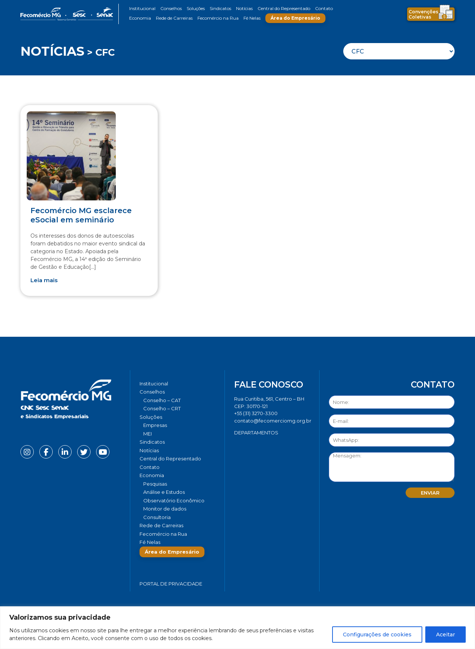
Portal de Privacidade (171, 584)
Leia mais (44, 280)
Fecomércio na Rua (218, 18)
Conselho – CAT (162, 400)
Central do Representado (284, 8)
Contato (324, 8)
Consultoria (157, 517)
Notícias (244, 8)
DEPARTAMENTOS (256, 433)
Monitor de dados (164, 509)
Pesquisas (155, 484)
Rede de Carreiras (174, 18)
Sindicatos (220, 8)
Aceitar (445, 634)
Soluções (196, 8)
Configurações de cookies (377, 634)
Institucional (142, 8)
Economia (140, 18)
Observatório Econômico (173, 500)
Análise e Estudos (164, 492)
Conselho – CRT (162, 408)
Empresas (155, 425)
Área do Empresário (295, 18)
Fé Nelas (252, 18)
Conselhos (171, 8)
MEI (147, 434)
